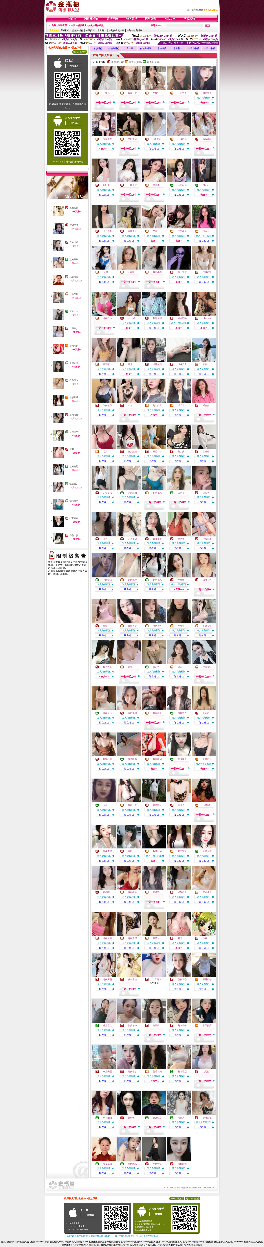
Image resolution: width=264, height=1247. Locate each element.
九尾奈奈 (107, 139)
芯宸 (105, 451)
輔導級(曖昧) (135, 62)
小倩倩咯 (157, 1163)
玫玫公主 (132, 93)
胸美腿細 (132, 492)
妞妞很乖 (107, 405)
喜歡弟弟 (132, 713)
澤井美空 (182, 364)
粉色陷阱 (182, 318)
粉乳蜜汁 (107, 185)
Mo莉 (105, 272)
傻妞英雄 (132, 626)
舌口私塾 (182, 185)
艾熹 (155, 231)
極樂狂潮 (107, 759)
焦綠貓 (206, 451)
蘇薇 (105, 626)
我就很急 (73, 501)
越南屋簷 (107, 938)
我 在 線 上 (154, 148)
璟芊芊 (181, 405)
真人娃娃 (132, 451)
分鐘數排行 (77, 30)
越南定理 (132, 938)
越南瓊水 (132, 1071)
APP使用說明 (176, 1198)
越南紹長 (132, 892)
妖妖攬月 (182, 892)
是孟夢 (156, 892)
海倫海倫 (73, 242)
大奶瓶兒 (157, 979)
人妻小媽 (107, 492)
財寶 (105, 538)
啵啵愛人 (73, 483)
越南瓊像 (73, 414)
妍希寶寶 (207, 93)
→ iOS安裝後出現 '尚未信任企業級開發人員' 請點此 (87, 1236)
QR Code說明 (79, 52)
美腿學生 (132, 231)
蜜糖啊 (106, 892)
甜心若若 (182, 272)
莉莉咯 (206, 713)
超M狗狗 (157, 405)
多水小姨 (132, 538)
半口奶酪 (132, 139)
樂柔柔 (156, 185)
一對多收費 (193, 48)
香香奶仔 (207, 979)
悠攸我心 (182, 979)
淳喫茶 (106, 364)
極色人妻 (73, 535)
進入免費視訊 (203, 97)
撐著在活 (207, 667)
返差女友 (207, 851)
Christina (207, 318)
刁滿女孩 (107, 580)
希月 (130, 364)
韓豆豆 (206, 231)
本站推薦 (90, 30)
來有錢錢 (107, 1117)
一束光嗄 (107, 1071)
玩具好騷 (207, 272)
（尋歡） (73, 328)
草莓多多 (207, 538)
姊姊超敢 (207, 1117)
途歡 (130, 851)
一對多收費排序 (116, 30)
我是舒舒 (207, 759)
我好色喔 (157, 318)
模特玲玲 (157, 451)
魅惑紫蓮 (73, 397)
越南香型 (182, 1071)
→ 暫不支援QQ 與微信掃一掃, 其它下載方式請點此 (135, 1236)
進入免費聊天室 (203, 1122)
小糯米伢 (132, 185)
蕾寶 (130, 667)
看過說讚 (132, 759)
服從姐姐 (73, 276)
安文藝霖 (157, 1117)
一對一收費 (209, 48)
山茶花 (181, 492)
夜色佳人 (73, 380)
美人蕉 (181, 451)
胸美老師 (132, 1025)
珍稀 (205, 938)
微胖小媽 (207, 580)
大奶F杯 (157, 139)
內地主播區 (145, 48)
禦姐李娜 (107, 851)
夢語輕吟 (157, 805)
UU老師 (131, 318)
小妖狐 (131, 272)
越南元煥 (107, 318)
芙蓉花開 (73, 363)
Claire (205, 185)
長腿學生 (73, 432)
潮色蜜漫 (157, 626)
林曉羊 (156, 938)
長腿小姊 (157, 538)
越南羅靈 (107, 979)
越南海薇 (157, 713)
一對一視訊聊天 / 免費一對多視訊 (87, 25)
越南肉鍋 (73, 345)
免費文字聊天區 (59, 25)
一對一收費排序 (134, 30)
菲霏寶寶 (207, 1025)
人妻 (105, 805)
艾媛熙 (156, 93)
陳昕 (180, 667)
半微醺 (181, 580)
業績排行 (65, 30)
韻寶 (205, 364)
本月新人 (101, 30)
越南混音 (132, 580)
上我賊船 (182, 139)
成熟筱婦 (157, 364)
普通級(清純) (153, 62)
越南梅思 (73, 466)
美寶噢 (131, 1117)
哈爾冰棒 (207, 139)
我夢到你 (73, 518)
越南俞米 (107, 713)
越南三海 (132, 805)
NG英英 (206, 805)
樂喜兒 (206, 405)
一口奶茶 (182, 93)
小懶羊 (181, 626)
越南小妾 (157, 272)
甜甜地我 (73, 225)
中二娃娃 (182, 231)
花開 (71, 449)
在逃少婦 (73, 294)
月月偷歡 (107, 231)
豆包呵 (206, 492)
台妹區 (129, 48)
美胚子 (181, 805)
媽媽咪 (181, 538)
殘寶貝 (181, 1117)
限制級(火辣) (117, 62)
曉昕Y (156, 667)
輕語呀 (156, 1025)
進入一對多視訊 (203, 236)
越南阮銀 (73, 259)
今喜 (130, 405)
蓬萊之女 (73, 311)
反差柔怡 (73, 207)
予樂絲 (106, 93)
